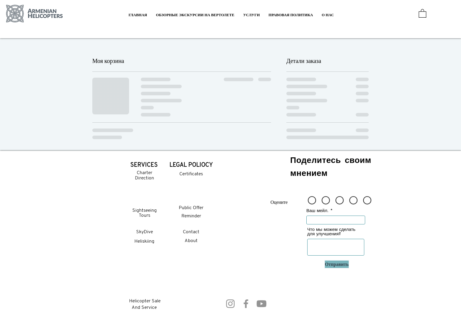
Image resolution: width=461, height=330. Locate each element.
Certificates (191, 174)
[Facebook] (246, 303)
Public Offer (191, 208)
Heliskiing (144, 241)
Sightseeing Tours (144, 213)
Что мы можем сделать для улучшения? (331, 231)
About (191, 241)
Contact (191, 232)
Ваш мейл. (317, 210)
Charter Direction (144, 176)
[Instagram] (230, 303)
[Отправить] (336, 264)
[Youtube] (261, 303)
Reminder (191, 216)
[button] (251, 15)
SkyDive (144, 232)
